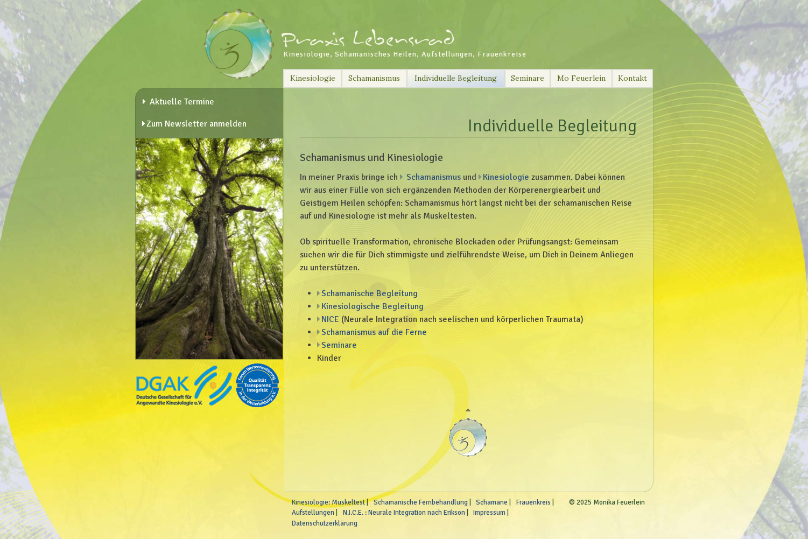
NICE (330, 319)
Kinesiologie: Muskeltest (328, 502)
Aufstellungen (313, 512)
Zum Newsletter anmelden (196, 123)
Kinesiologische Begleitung (372, 306)
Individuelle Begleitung (455, 78)
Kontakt (632, 78)
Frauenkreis (533, 502)
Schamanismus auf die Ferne (374, 332)
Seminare (527, 78)
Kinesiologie (312, 78)
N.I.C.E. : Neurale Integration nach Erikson (404, 512)
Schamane (492, 502)
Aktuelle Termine (180, 101)
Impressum (489, 512)
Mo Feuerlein (581, 78)
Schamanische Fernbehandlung (421, 502)
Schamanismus (374, 78)
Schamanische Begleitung (369, 293)
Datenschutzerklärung (324, 523)
